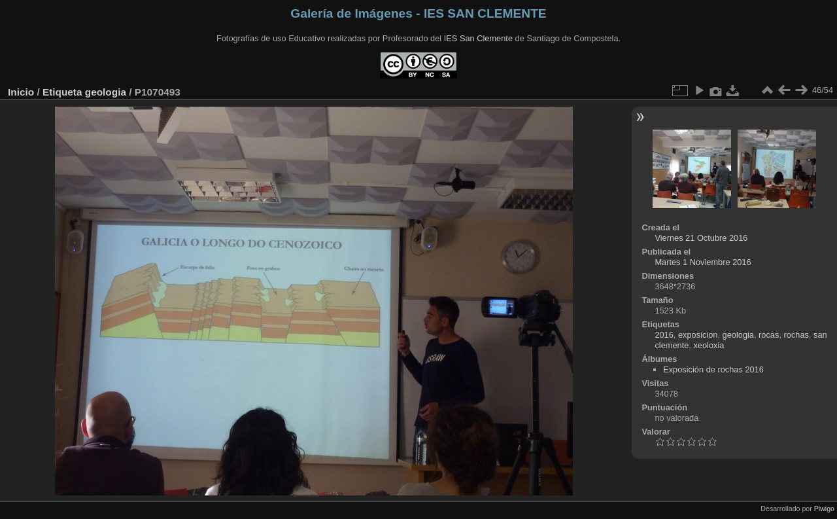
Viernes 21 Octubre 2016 (701, 238)
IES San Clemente (478, 38)
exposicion (697, 335)
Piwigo (824, 508)
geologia (105, 92)
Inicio (21, 92)
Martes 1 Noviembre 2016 (703, 262)
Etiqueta (62, 92)
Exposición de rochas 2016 (713, 369)
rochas (796, 335)
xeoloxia (708, 345)
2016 (664, 335)
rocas (769, 335)
